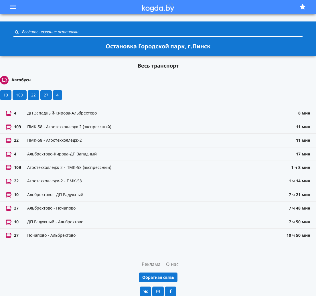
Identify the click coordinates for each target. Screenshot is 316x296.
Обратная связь (158, 277)
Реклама (151, 264)
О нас (172, 264)
